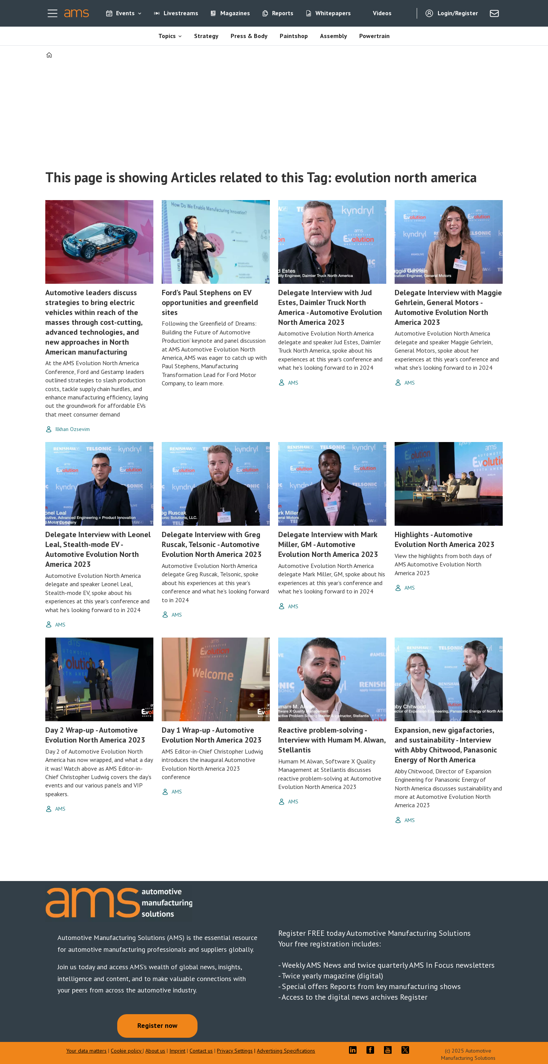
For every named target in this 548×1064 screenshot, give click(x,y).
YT (389, 1050)
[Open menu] (52, 13)
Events (125, 13)
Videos (382, 13)
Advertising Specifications (286, 1050)
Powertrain (374, 36)
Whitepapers (333, 13)
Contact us (201, 1050)
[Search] (405, 13)
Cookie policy (127, 1050)
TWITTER (407, 1050)
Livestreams (181, 13)
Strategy (206, 36)
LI (354, 1050)
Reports (282, 13)
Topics (167, 36)
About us (155, 1050)
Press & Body (249, 36)
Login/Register (458, 13)
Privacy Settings (235, 1050)
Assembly (333, 36)
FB (372, 1050)
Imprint (177, 1050)
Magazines (235, 13)
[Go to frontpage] (76, 13)
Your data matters (86, 1050)
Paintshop (294, 36)
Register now (157, 1025)
